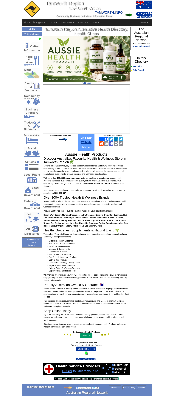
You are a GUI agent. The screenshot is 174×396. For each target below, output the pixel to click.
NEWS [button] (144, 22)
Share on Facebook (86, 349)
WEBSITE (86, 336)
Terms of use (115, 388)
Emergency (38, 22)
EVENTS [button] (83, 22)
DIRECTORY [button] (67, 22)
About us (141, 388)
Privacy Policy (129, 388)
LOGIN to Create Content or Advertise (32, 242)
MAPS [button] (95, 22)
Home (27, 22)
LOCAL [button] (53, 22)
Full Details (86, 83)
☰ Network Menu (31, 34)
